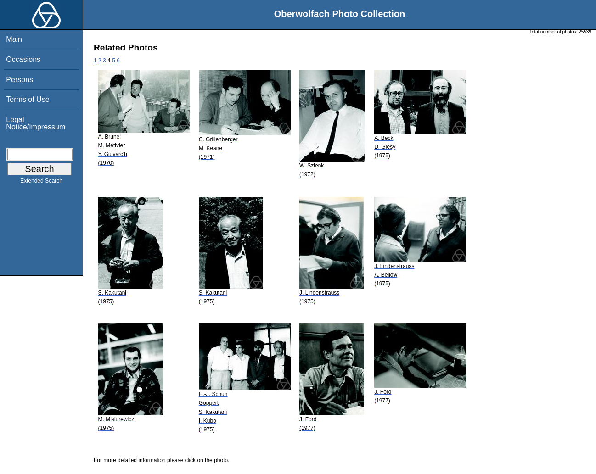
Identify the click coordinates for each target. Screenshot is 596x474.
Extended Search (41, 182)
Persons (19, 80)
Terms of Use (27, 99)
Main (14, 39)
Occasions (23, 59)
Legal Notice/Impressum (35, 123)
